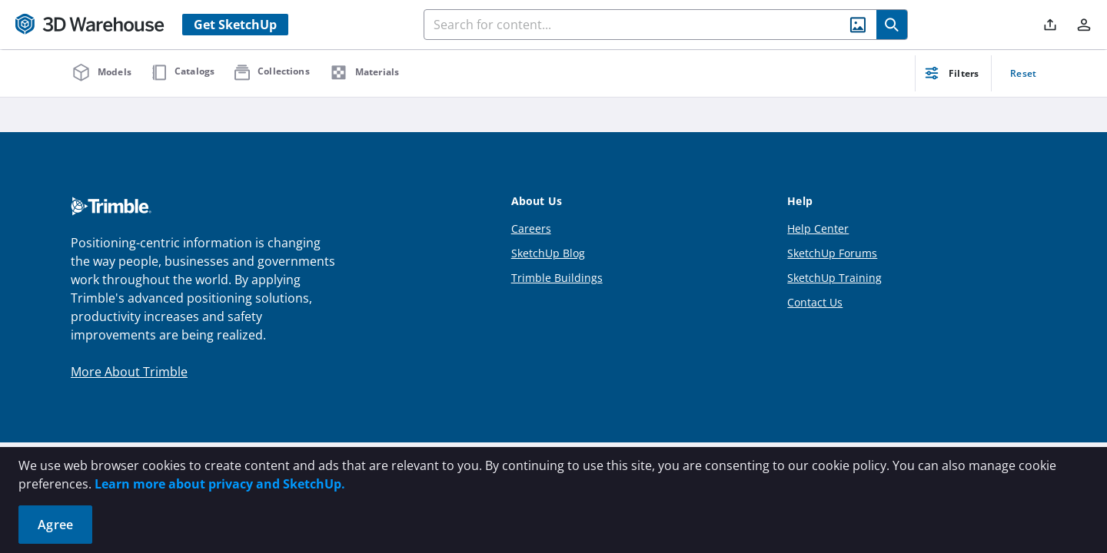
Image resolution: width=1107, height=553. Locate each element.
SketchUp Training (834, 277)
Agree (55, 524)
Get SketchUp (235, 24)
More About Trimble (129, 371)
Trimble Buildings (557, 277)
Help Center (818, 228)
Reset (1023, 73)
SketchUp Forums (832, 253)
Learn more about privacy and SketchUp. (220, 483)
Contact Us (815, 302)
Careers (531, 228)
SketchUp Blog (548, 253)
